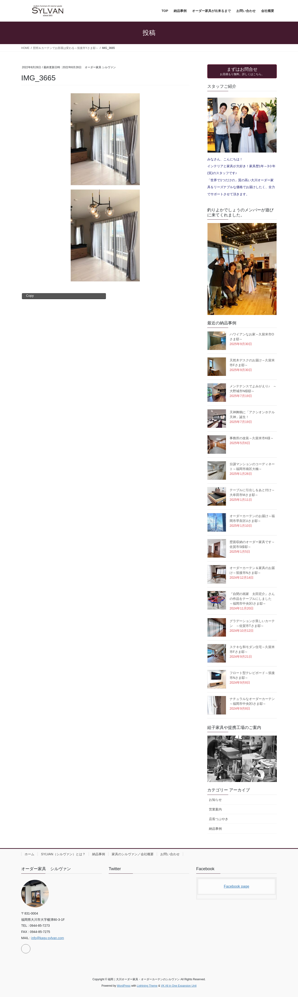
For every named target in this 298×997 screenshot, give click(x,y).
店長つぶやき (218, 819)
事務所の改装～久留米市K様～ (252, 438)
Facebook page (236, 886)
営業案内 (215, 809)
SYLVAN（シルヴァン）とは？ (63, 854)
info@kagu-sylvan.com (47, 938)
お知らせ (215, 800)
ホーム (29, 854)
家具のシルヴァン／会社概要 (133, 854)
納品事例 (215, 828)
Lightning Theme (147, 985)
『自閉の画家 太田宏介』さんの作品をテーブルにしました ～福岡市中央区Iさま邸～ (252, 598)
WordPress (123, 985)
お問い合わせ (170, 854)
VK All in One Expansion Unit (178, 985)
